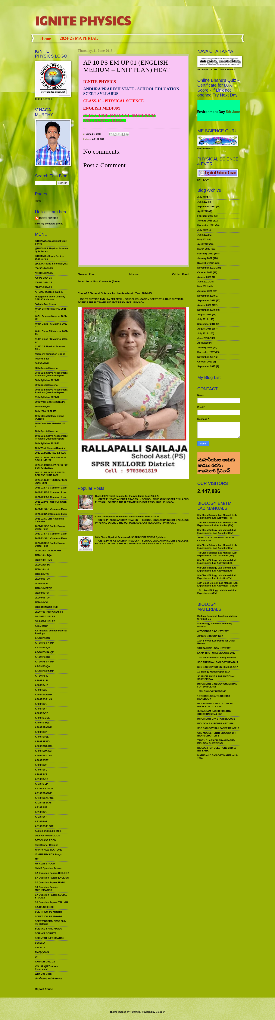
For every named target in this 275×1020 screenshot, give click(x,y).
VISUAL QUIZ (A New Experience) (47, 967)
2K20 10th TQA (43, 555)
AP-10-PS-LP (42, 675)
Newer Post (87, 274)
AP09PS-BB (41, 713)
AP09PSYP (41, 774)
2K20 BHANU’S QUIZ (46, 607)
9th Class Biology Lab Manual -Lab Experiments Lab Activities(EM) (217, 569)
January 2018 (204, 347)
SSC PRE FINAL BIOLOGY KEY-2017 (217, 662)
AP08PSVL (41, 704)
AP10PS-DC (41, 779)
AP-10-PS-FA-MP (44, 671)
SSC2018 (40, 947)
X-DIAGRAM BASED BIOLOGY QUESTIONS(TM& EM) (214, 712)
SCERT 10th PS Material (48, 916)
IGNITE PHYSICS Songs (48, 854)
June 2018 (203, 338)
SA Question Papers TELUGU (51, 902)
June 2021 (203, 281)
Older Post (180, 274)
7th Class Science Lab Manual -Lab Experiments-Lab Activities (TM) (217, 524)
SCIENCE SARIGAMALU (48, 928)
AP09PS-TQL (42, 722)
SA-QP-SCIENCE (44, 907)
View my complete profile (49, 223)
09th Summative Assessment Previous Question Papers (51, 391)
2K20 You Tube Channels (49, 611)
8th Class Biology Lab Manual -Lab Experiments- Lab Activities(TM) (217, 531)
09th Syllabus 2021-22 (47, 397)
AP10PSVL (41, 812)
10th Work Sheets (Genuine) (50, 448)
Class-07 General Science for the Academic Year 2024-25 (115, 293)
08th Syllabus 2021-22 (47, 380)
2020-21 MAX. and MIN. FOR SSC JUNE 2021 (50, 459)
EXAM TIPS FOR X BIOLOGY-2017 (216, 653)
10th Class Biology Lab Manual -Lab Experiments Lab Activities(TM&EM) (217, 584)
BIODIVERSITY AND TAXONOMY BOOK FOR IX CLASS (215, 705)
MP (37, 859)
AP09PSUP (41, 765)
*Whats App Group (45, 304)
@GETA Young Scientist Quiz (51, 263)
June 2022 (203, 234)
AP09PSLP (41, 732)
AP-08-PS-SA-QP (44, 652)
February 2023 (205, 216)
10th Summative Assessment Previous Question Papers (51, 437)
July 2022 (202, 230)
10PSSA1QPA (42, 406)
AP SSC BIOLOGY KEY (210, 636)
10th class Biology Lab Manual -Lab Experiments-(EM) (217, 591)
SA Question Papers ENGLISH (52, 877)
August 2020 (204, 305)
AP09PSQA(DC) (44, 746)
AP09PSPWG (42, 741)
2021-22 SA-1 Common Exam (51, 509)
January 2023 (204, 220)
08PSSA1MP (42, 363)
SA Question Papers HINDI (50, 882)
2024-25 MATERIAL (79, 38)
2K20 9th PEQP (43, 588)
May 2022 (202, 239)
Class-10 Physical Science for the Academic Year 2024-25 (127, 516)
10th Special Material (46, 431)
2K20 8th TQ (42, 574)
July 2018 (202, 333)
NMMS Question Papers (48, 868)
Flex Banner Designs (46, 845)
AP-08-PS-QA (42, 647)
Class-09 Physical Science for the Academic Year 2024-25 (127, 496)
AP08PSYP (41, 708)
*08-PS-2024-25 (43, 277)
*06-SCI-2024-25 (44, 268)
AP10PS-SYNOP (44, 788)
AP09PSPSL (42, 736)
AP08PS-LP (41, 680)
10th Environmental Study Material (216, 657)
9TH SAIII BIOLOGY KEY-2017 (214, 648)
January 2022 (204, 258)
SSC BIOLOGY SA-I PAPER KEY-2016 (218, 728)
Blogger (160, 1012)
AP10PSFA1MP (43, 793)
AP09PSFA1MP (43, 727)
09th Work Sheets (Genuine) (50, 402)
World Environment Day (213, 112)
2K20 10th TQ (42, 564)
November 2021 (206, 267)
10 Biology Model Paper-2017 (213, 671)
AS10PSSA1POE (44, 826)
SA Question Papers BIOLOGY (52, 873)
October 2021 (204, 272)
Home (45, 38)
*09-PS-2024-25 (43, 282)
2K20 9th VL (42, 602)
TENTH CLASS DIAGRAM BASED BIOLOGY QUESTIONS (216, 741)
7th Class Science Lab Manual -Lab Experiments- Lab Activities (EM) (217, 554)
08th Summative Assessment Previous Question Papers (51, 374)
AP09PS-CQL (42, 718)
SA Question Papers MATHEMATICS (46, 888)
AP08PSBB (41, 690)
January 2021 (204, 291)
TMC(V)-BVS (42, 952)
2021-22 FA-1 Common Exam (51, 487)
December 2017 (206, 352)
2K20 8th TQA (42, 579)
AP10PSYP (41, 816)
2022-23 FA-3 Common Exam (51, 533)
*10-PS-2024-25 (43, 287)
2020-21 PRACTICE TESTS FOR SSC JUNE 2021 (50, 474)
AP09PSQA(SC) (44, 751)
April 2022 (203, 244)
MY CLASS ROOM (45, 863)
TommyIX (135, 1012)
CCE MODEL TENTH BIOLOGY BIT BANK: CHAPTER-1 (216, 734)
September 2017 (206, 366)
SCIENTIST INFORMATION (50, 938)
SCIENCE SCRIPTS (45, 933)
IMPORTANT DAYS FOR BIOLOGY (216, 718)
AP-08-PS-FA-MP (44, 642)
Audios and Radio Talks (48, 831)
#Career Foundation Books (50, 354)
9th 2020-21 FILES (45, 621)
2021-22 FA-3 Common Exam (51, 497)
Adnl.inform (41, 626)
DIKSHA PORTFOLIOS (47, 835)
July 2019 (202, 319)
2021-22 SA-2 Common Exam (51, 514)
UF (36, 957)
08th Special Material (46, 368)
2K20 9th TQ (42, 593)
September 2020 (206, 300)
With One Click (43, 973)
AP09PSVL (41, 769)
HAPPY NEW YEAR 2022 (48, 849)
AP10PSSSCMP (44, 802)
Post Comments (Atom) (106, 281)
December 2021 (206, 263)
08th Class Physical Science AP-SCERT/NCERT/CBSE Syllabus (130, 537)
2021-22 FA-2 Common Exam (51, 492)
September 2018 (206, 324)
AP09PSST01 (42, 760)
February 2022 (205, 253)
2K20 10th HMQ (43, 560)
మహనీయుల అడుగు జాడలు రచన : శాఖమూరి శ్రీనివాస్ (216, 458)
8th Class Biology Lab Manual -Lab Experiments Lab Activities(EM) (217, 561)
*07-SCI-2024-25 (44, 273)
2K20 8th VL (42, 583)
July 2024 (202, 197)
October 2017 (204, 361)
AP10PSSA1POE (44, 798)
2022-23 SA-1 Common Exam (51, 538)
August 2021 (204, 277)
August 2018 (204, 328)
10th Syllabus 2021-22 (47, 443)
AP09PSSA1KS (43, 755)
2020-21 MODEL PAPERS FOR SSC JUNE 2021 (52, 466)
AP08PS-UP (41, 685)
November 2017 (206, 357)
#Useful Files (42, 358)
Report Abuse (44, 989)
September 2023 (206, 206)
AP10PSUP (98, 139)
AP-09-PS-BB (42, 657)
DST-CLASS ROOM (45, 840)
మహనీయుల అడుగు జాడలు (48, 978)
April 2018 (203, 342)
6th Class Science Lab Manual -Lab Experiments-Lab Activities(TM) (217, 516)
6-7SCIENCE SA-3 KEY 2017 (213, 631)
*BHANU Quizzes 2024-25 (49, 292)
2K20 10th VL (42, 569)
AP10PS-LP (41, 783)
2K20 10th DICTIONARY (48, 550)
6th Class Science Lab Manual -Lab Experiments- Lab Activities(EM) (217, 546)
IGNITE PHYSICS (83, 20)
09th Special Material (46, 385)
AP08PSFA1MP (43, 694)
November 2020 (206, 295)
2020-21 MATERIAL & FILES (50, 452)
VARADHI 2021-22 (45, 961)
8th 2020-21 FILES (45, 616)
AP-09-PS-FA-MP (44, 661)
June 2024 (203, 201)
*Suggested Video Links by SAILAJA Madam (50, 298)
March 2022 (203, 249)
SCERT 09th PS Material (48, 911)
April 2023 (203, 211)
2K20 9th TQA (42, 597)
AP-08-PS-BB (42, 638)
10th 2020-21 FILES (46, 411)
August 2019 (204, 314)
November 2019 (206, 310)
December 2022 (206, 225)
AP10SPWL (41, 821)
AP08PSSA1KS (43, 699)
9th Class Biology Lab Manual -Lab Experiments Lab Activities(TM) (217, 576)
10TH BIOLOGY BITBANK (211, 691)
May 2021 (202, 286)
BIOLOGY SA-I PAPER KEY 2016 (215, 723)
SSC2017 (40, 942)
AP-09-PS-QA (42, 666)
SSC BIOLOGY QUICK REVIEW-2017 (217, 667)
